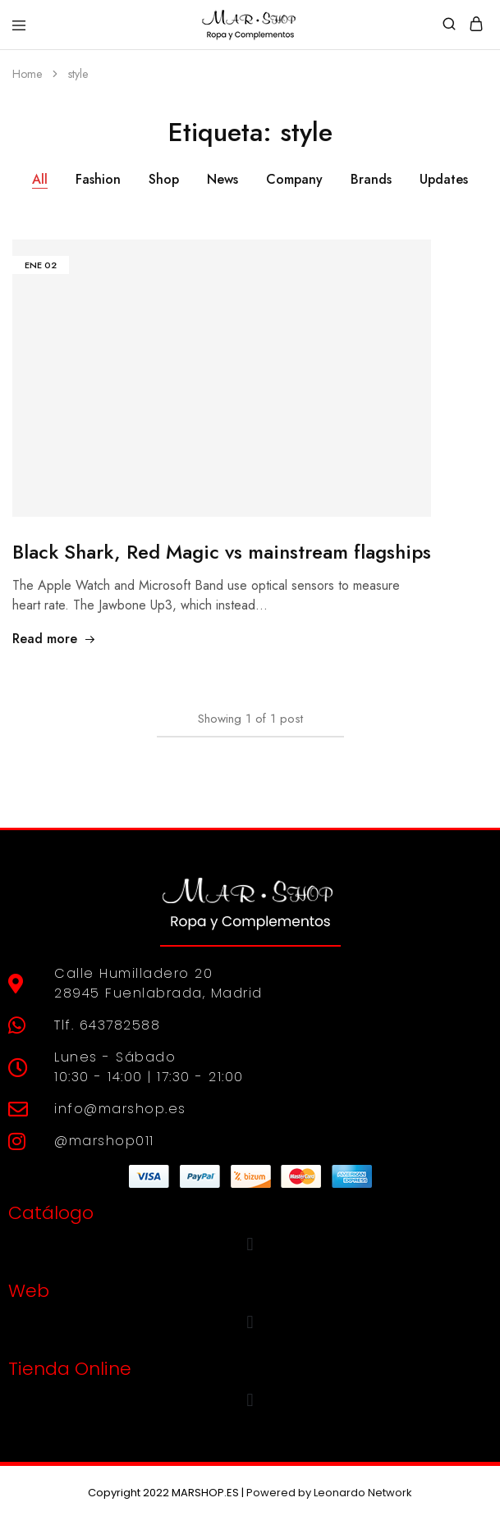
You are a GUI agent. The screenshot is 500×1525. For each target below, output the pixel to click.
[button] (250, 1244)
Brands (371, 179)
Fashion (98, 179)
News (222, 179)
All (40, 179)
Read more (54, 638)
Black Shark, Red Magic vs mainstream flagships (221, 551)
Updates (444, 179)
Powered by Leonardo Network (329, 1492)
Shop (164, 179)
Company (294, 179)
